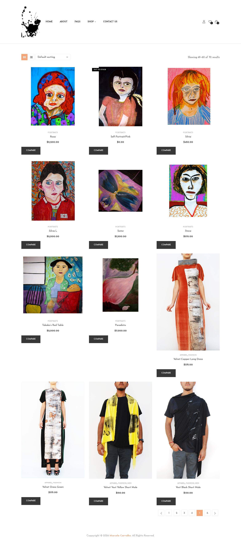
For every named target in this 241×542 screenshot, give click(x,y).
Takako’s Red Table (52, 325)
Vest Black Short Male (188, 487)
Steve (188, 231)
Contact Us (110, 22)
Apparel (184, 355)
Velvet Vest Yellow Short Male (120, 487)
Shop (91, 22)
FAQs (77, 22)
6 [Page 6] (207, 513)
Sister (120, 231)
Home (49, 22)
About (63, 22)
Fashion (192, 355)
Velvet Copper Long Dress (188, 359)
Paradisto (120, 325)
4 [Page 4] (192, 513)
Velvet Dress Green (52, 487)
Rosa (53, 137)
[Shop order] (53, 57)
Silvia (188, 137)
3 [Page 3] (184, 513)
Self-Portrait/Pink (120, 137)
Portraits (53, 132)
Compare (31, 150)
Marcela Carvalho (120, 535)
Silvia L (53, 231)
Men (129, 483)
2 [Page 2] (176, 513)
